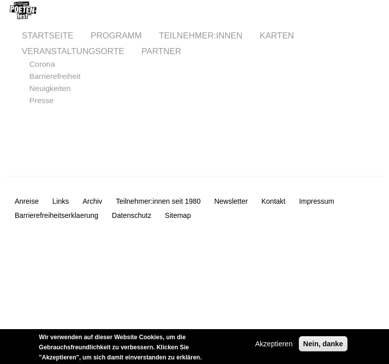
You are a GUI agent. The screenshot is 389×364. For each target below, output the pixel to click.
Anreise (26, 201)
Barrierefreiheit (55, 76)
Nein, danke (323, 346)
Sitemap (178, 215)
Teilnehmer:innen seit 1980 (158, 201)
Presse (41, 100)
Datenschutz (131, 215)
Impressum (316, 201)
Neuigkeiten (49, 88)
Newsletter (231, 201)
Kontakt (273, 201)
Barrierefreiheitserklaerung (56, 215)
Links (60, 201)
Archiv (92, 201)
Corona (42, 64)
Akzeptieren (274, 346)
